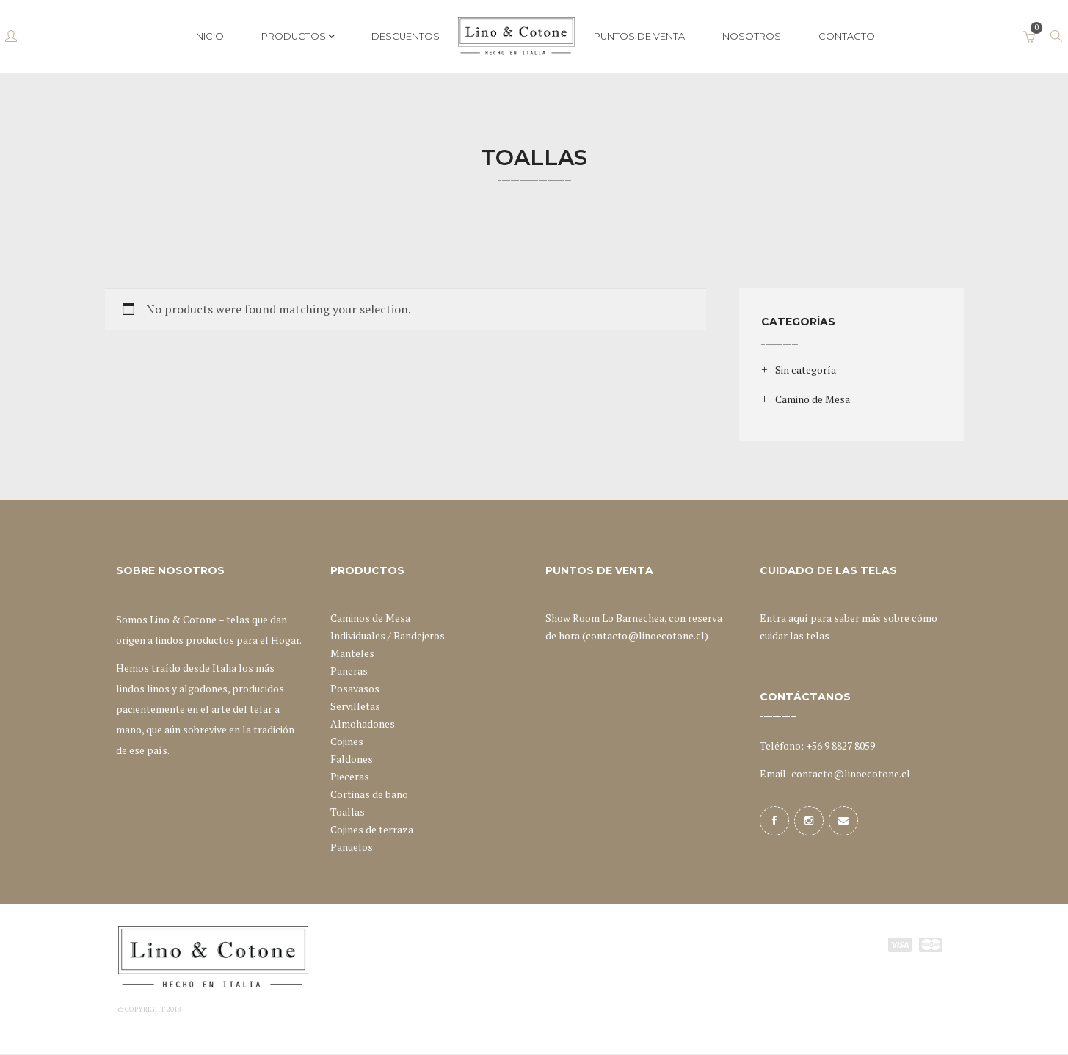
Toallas (347, 812)
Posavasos (354, 688)
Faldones (351, 759)
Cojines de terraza (371, 829)
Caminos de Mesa (370, 618)
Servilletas (355, 706)
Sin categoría (805, 370)
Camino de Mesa (812, 399)
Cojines (346, 741)
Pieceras (349, 776)
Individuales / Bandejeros (387, 635)
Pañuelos (351, 847)
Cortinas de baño (369, 794)
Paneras (349, 671)
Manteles (352, 653)
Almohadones (362, 723)
